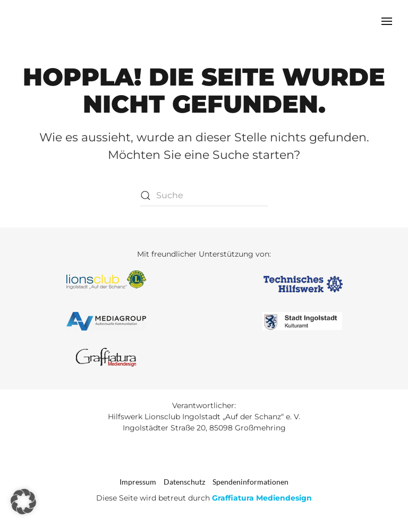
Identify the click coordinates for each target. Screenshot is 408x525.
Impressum (138, 481)
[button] (386, 21)
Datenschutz (184, 481)
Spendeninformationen (250, 481)
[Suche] (204, 195)
